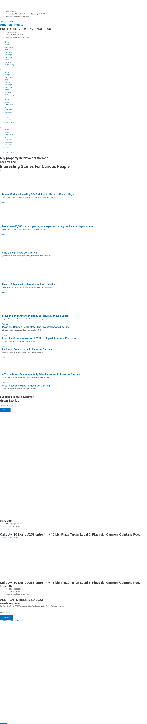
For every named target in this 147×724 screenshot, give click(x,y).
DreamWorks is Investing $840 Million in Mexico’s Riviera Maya (39, 194)
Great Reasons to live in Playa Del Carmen (27, 385)
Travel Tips (8, 55)
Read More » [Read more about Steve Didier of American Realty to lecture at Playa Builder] (6, 324)
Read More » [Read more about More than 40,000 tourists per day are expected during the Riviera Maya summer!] (6, 234)
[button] (73, 69)
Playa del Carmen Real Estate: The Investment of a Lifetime (37, 327)
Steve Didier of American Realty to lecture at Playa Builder (36, 315)
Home (7, 42)
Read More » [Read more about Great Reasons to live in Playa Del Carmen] (6, 394)
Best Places (9, 52)
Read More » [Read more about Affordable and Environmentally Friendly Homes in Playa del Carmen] (6, 383)
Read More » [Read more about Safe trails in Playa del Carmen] (6, 261)
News (6, 50)
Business (8, 62)
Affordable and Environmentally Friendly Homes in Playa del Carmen (42, 374)
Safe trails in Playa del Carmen (20, 252)
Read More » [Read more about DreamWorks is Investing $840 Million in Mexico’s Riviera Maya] (6, 202)
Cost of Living (9, 65)
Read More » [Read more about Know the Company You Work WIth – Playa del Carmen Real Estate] (6, 346)
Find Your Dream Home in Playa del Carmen (28, 349)
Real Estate (8, 57)
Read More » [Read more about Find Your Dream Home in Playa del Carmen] (6, 357)
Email (2, 612)
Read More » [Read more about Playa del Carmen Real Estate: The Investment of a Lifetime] (6, 335)
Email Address (5, 405)
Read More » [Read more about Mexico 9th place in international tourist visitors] (6, 292)
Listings (7, 45)
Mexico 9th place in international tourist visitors (30, 284)
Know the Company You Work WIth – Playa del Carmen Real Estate (41, 338)
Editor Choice (9, 47)
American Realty (12, 25)
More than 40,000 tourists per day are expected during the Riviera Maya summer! (50, 226)
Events (7, 60)
